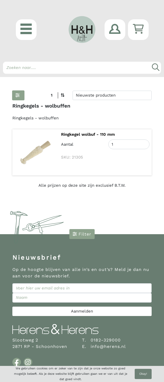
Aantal (67, 144)
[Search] (82, 68)
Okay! (143, 374)
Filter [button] (82, 234)
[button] (26, 29)
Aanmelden (82, 311)
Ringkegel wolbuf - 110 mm (88, 134)
